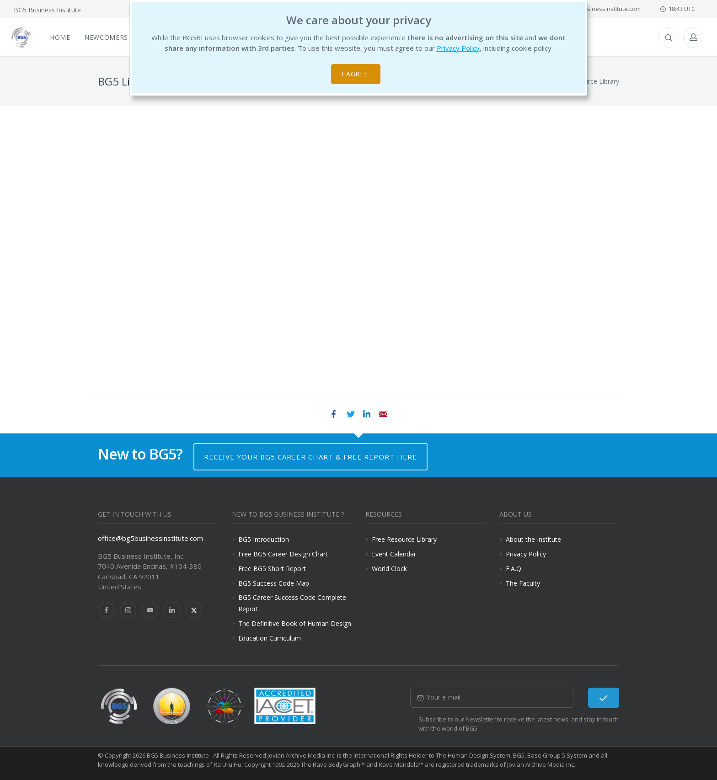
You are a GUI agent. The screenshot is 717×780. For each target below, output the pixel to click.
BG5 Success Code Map (273, 583)
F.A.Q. (514, 568)
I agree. (356, 73)
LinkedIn (366, 414)
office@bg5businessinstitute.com (590, 9)
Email (383, 414)
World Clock (389, 568)
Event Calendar (394, 554)
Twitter (350, 414)
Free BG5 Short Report (272, 568)
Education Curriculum (269, 638)
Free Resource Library (404, 539)
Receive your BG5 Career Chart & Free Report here (310, 456)
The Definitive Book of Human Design (294, 623)
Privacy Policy (458, 48)
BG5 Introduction (263, 539)
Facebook (333, 414)
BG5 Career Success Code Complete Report (292, 603)
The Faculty (523, 583)
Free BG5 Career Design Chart (283, 554)
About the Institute (533, 539)
